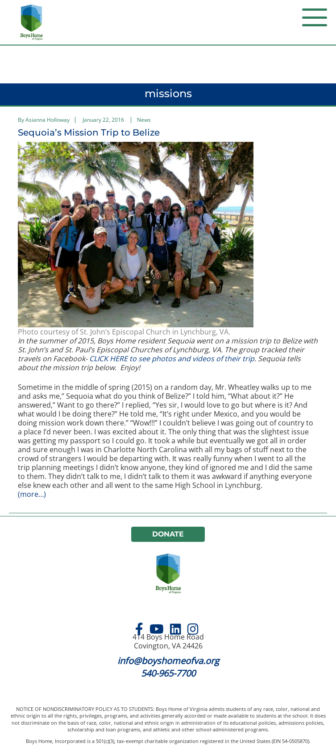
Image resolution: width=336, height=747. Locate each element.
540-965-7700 (168, 673)
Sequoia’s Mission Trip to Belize (89, 132)
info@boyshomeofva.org (168, 661)
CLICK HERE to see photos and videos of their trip (171, 358)
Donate (168, 534)
